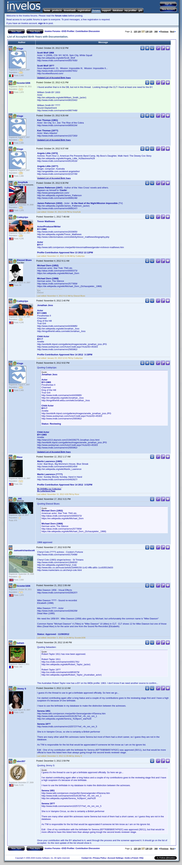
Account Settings (115, 858)
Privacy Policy (99, 858)
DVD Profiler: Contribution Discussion (81, 31)
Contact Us (86, 858)
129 (150, 31)
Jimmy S (21, 688)
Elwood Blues (24, 260)
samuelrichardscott (24, 550)
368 (156, 31)
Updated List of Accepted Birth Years (54, 78)
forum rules (61, 15)
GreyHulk (23, 182)
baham (20, 643)
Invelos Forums (52, 31)
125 (135, 31)
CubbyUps (22, 217)
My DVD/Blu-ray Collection (49, 489)
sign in (42, 23)
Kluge (20, 48)
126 (139, 31)
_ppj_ (20, 498)
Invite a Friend (131, 858)
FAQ (141, 858)
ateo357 (21, 761)
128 (146, 31)
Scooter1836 (23, 83)
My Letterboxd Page (46, 491)
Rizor (20, 457)
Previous (163, 31)
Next (173, 31)
